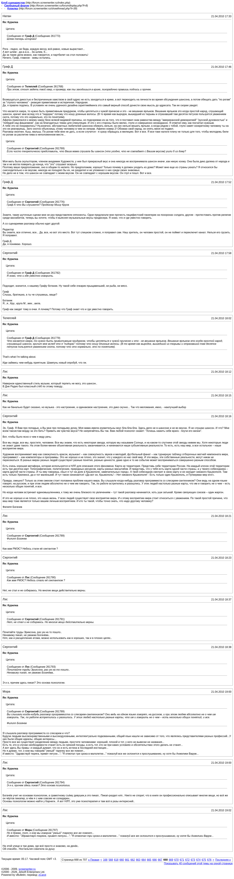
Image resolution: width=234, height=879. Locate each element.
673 (193, 859)
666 (154, 859)
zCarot (42, 874)
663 (138, 859)
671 (182, 859)
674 (198, 859)
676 (209, 859)
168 (105, 859)
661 (127, 859)
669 (171, 859)
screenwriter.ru (27, 869)
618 (116, 859)
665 (149, 859)
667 (160, 859)
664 (143, 859)
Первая (93, 859)
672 (187, 859)
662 (132, 859)
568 (111, 859)
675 (204, 859)
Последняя (223, 859)
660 (122, 859)
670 (176, 859)
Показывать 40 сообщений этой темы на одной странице (198, 863)
